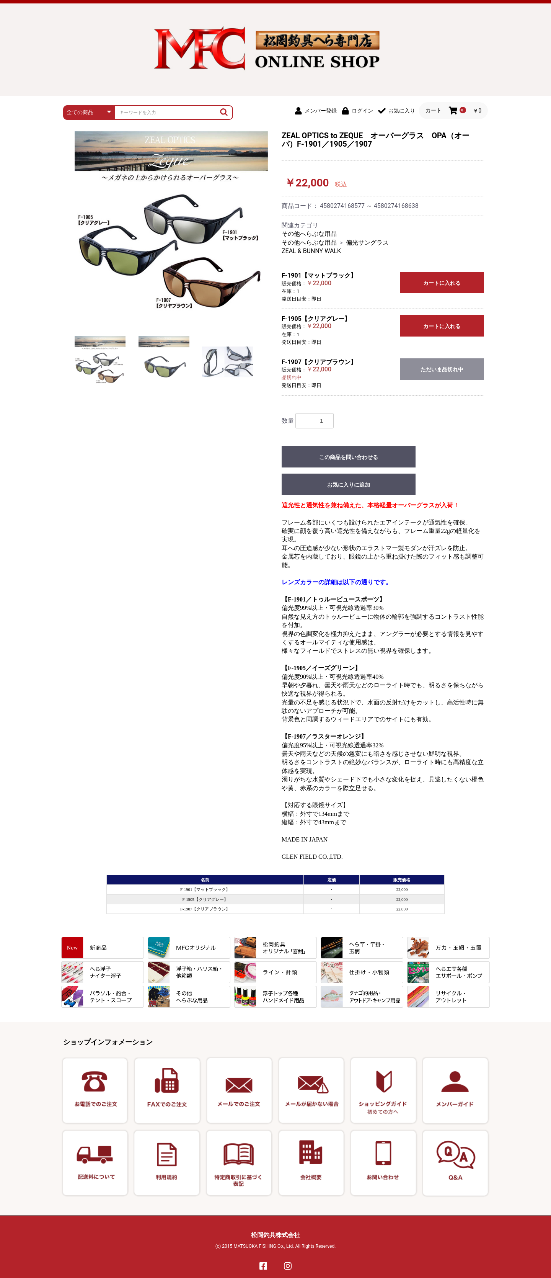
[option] (171, 228)
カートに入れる (442, 283)
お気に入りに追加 (348, 485)
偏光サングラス (367, 242)
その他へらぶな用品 (309, 233)
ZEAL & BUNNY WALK (311, 251)
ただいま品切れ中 (442, 369)
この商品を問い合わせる (348, 457)
